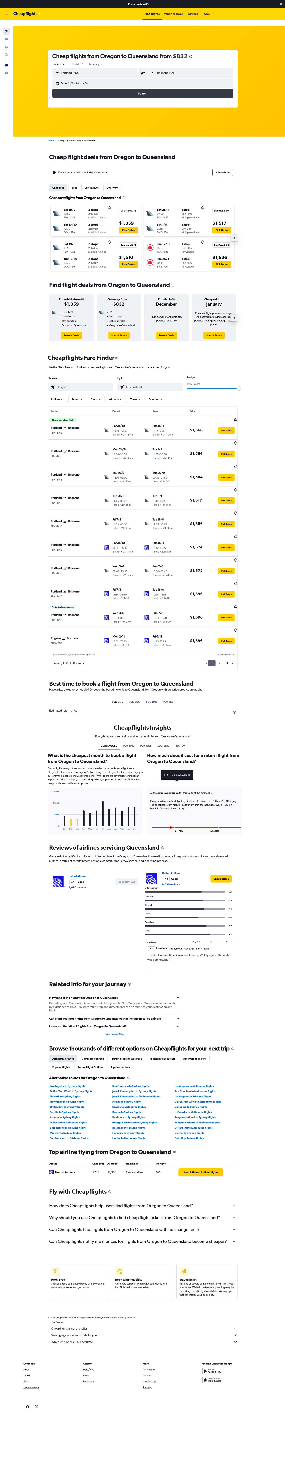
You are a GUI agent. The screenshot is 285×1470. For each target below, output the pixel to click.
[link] (77, 329)
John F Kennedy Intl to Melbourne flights (142, 1053)
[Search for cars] (6, 41)
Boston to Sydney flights (133, 1069)
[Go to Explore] (6, 48)
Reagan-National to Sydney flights (201, 1074)
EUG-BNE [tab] (158, 658)
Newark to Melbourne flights (73, 1058)
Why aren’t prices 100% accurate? (151, 1299)
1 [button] (218, 620)
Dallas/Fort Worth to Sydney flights (77, 1048)
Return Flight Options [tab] (96, 1024)
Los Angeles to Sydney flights (73, 1043)
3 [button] (233, 620)
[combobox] (65, 58)
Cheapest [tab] (64, 181)
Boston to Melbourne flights (134, 1084)
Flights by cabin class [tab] (168, 1015)
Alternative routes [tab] (69, 1015)
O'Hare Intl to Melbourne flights (200, 1084)
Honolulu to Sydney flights (134, 1089)
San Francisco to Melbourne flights (201, 1048)
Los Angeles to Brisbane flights (199, 1053)
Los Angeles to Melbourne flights (200, 1043)
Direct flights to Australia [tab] (133, 1015)
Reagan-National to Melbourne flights (203, 1079)
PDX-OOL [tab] (140, 658)
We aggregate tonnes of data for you (151, 1292)
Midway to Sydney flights (71, 1089)
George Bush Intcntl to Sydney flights (140, 1079)
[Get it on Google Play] (225, 1328)
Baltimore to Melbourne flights (74, 1084)
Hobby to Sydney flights (133, 1058)
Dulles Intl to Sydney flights (197, 1063)
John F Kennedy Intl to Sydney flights (140, 1048)
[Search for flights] (6, 25)
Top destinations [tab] (127, 1024)
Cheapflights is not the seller (151, 1285)
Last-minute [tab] (98, 181)
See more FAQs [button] (121, 990)
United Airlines (84, 833)
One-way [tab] (118, 181)
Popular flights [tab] (67, 1024)
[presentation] (197, 50)
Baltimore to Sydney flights (134, 1074)
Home (57, 134)
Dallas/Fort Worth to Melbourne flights (204, 1058)
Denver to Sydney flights (195, 1089)
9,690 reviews (84, 844)
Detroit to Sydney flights (195, 1095)
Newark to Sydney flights (71, 1053)
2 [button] (226, 620)
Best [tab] (80, 181)
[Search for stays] (6, 33)
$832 (186, 50)
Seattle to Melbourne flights (135, 1063)
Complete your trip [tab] (99, 1015)
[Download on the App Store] (225, 1337)
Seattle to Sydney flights (71, 1069)
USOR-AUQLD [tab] (115, 702)
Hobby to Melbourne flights (134, 1095)
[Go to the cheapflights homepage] (27, 14)
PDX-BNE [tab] (123, 658)
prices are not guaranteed (130, 1274)
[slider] (245, 382)
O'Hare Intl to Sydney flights (73, 1063)
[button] (281, 4)
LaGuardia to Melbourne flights (199, 1069)
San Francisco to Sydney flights (137, 1043)
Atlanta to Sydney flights (71, 1074)
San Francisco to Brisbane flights (75, 1095)
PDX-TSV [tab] (175, 658)
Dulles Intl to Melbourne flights (74, 1079)
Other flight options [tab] (201, 1015)
